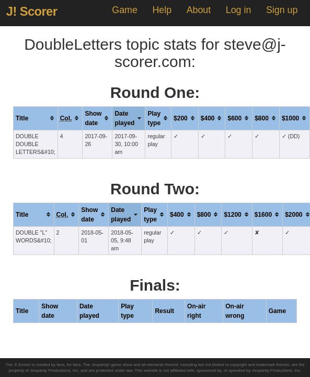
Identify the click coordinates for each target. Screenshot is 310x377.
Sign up (281, 10)
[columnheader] (35, 118)
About (199, 10)
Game (124, 10)
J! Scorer (32, 11)
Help (161, 10)
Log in (238, 10)
